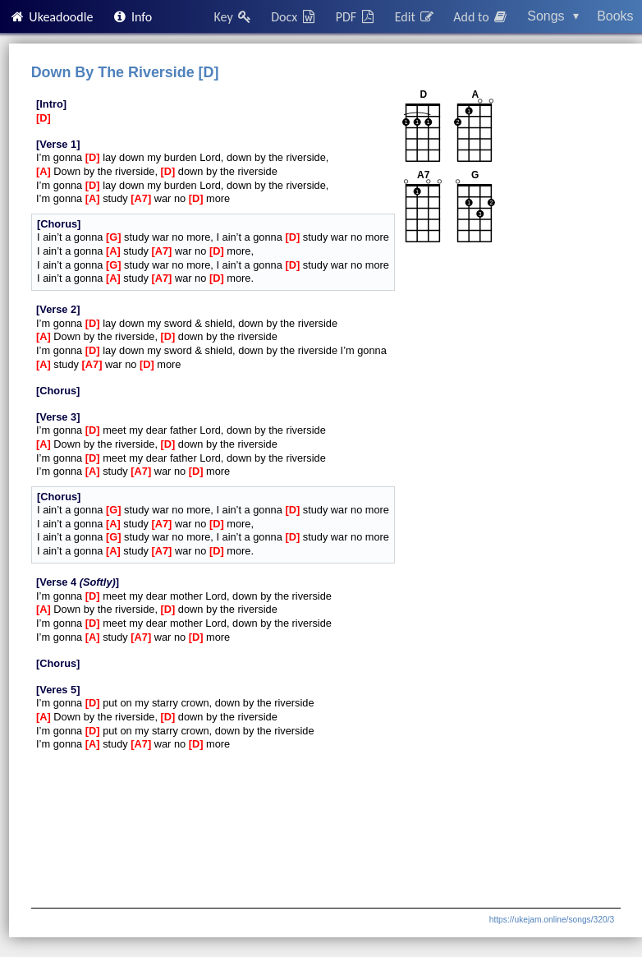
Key (233, 17)
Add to (481, 17)
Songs (553, 16)
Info (132, 17)
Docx (294, 17)
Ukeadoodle (51, 17)
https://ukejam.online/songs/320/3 (551, 919)
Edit (415, 17)
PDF (356, 17)
